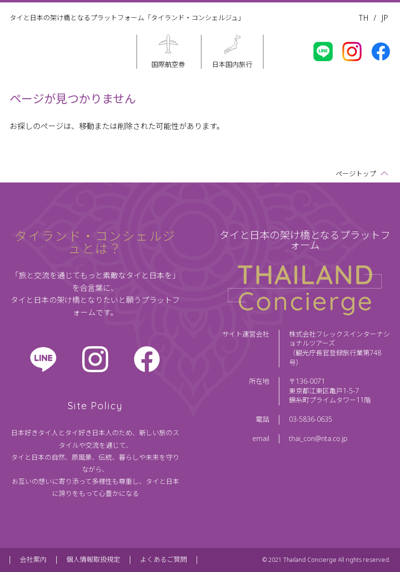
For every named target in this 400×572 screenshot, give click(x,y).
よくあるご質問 (163, 560)
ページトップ (356, 174)
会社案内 (33, 560)
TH (364, 18)
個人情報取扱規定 (93, 560)
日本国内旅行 (232, 64)
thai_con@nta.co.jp (318, 439)
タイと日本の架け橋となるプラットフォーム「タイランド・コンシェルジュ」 (127, 18)
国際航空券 (168, 64)
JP (384, 18)
